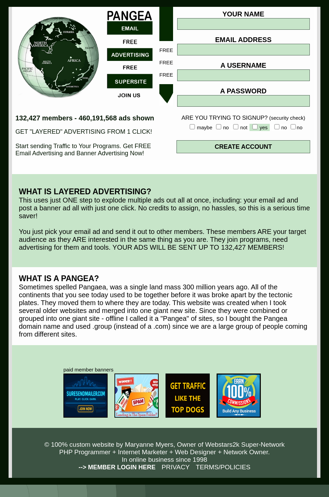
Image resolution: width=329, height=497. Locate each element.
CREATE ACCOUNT (243, 146)
